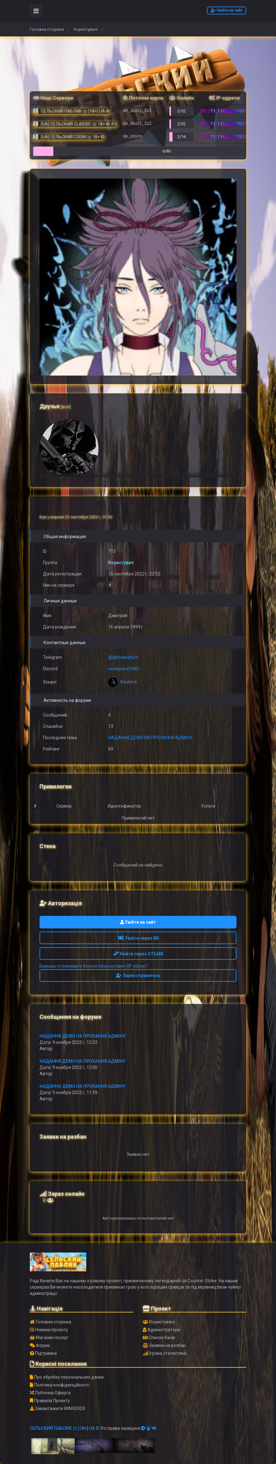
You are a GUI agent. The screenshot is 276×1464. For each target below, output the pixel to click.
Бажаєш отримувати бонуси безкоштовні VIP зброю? (94, 966)
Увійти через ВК (138, 938)
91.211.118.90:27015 (224, 137)
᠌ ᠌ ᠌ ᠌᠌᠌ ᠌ (56, 1048)
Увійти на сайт (226, 10)
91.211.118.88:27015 (224, 111)
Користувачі (86, 29)
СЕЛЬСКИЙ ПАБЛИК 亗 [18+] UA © (64, 1428)
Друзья (55, 406)
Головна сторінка (47, 29)
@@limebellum (123, 657)
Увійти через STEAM (138, 953)
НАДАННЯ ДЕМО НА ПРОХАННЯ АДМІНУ (150, 737)
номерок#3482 (123, 668)
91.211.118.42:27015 (224, 124)
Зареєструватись (138, 975)
